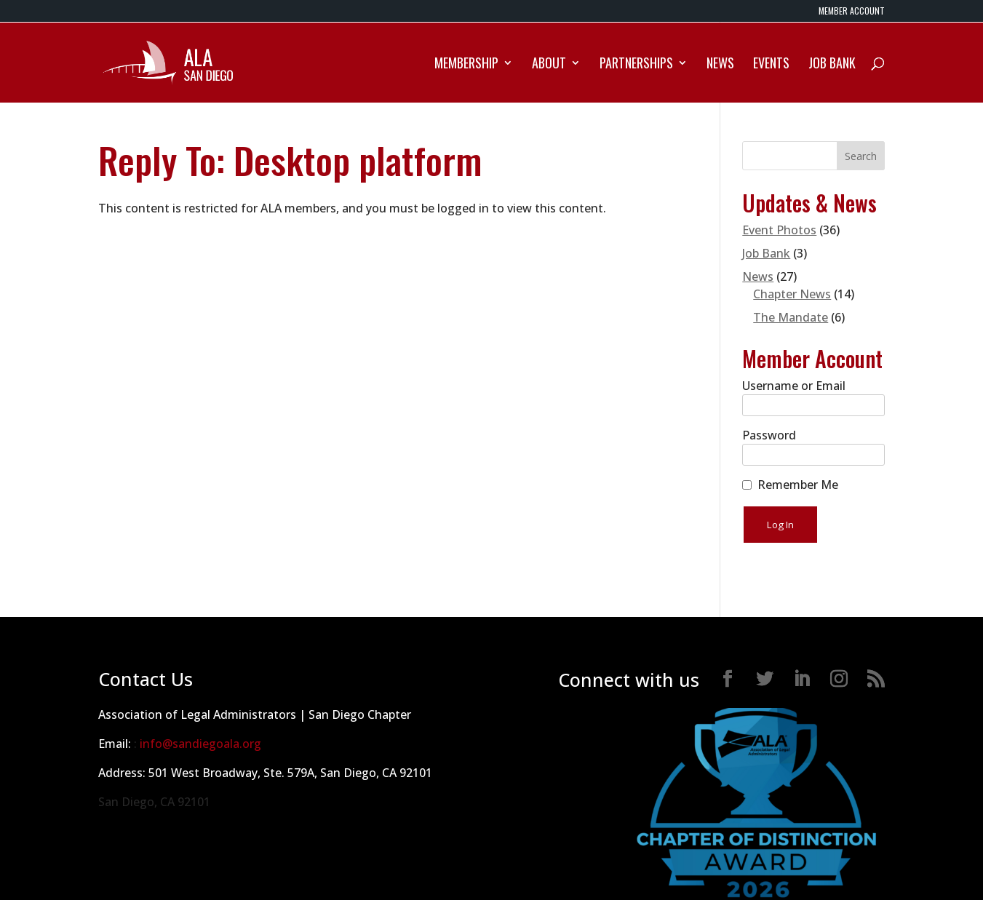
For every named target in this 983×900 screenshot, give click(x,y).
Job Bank (832, 64)
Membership (466, 64)
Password (769, 435)
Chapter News (792, 294)
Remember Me (797, 485)
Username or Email (793, 386)
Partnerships (636, 64)
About (549, 64)
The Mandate (790, 317)
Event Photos (779, 230)
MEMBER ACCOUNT (852, 12)
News (720, 64)
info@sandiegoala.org (200, 744)
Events (771, 64)
